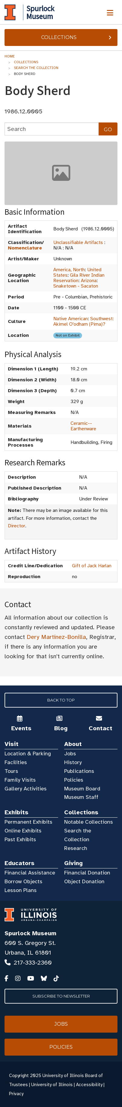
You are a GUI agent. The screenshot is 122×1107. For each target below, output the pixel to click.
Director (16, 526)
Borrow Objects (23, 881)
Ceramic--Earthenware (83, 426)
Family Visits (20, 780)
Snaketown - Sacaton (75, 286)
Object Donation (84, 881)
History (73, 762)
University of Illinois (52, 1084)
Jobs (70, 753)
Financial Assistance (30, 872)
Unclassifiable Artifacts (78, 242)
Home (10, 56)
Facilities (16, 762)
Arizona (89, 281)
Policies (73, 780)
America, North (69, 270)
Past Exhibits (20, 839)
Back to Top (61, 700)
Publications (79, 771)
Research (75, 848)
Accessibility (89, 1084)
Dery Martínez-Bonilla (56, 637)
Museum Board (82, 788)
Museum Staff (81, 797)
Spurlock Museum (30, 933)
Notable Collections (88, 822)
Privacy (16, 1093)
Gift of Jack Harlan (91, 566)
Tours (11, 771)
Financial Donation (87, 872)
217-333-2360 (33, 962)
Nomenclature (25, 248)
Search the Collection (36, 68)
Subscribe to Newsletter (61, 996)
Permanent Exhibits (28, 822)
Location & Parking (28, 753)
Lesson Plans (21, 890)
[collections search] (52, 128)
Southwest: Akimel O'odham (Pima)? (83, 321)
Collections (77, 37)
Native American (70, 319)
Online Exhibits (23, 830)
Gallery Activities (26, 788)
